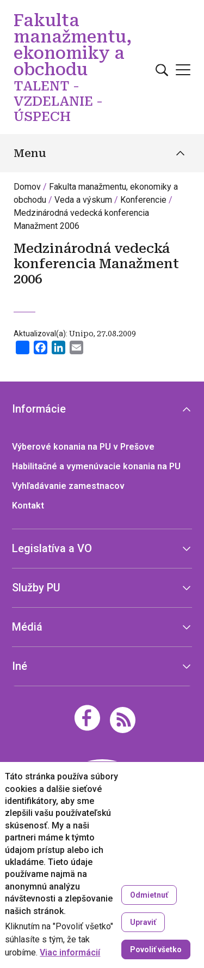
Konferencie (143, 200)
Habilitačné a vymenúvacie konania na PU (96, 466)
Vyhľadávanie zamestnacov (68, 486)
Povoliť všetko (156, 949)
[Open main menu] (183, 69)
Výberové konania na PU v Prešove (83, 446)
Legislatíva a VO (52, 548)
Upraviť (143, 922)
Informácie (39, 408)
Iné (19, 666)
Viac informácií (70, 953)
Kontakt (28, 505)
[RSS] (122, 719)
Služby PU (36, 587)
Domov (27, 187)
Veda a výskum (83, 200)
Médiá (27, 626)
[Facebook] (87, 718)
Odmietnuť (149, 895)
